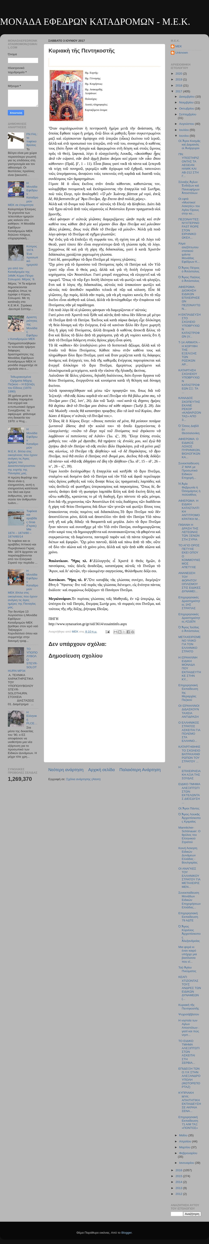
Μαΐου (183, 1135)
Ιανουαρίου (187, 1162)
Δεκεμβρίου (187, 96)
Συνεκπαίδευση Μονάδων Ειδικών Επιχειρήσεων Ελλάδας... (189, 900)
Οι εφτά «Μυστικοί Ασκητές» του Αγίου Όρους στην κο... (189, 206)
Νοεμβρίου (186, 102)
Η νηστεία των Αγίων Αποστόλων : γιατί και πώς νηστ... (188, 1028)
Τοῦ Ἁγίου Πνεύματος (187, 969)
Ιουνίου (184, 135)
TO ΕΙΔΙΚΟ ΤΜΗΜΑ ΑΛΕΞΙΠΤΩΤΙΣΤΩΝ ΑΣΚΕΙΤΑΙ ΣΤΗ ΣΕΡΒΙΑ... (189, 1051)
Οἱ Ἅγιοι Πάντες (189, 808)
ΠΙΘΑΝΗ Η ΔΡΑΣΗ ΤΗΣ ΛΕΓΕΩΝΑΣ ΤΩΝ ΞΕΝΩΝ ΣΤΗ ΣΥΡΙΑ (189, 532)
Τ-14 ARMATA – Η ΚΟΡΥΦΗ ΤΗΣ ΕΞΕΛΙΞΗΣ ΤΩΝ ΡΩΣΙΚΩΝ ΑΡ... (189, 353)
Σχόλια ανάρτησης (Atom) (83, 779)
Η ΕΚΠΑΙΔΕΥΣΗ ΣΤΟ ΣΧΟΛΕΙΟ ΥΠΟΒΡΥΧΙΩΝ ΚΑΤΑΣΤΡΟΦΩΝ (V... (189, 325)
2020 (179, 73)
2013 (179, 1188)
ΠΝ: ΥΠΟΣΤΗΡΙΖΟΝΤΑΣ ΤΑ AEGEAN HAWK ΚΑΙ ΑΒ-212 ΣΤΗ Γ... (188, 165)
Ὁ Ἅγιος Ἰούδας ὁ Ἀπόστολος (188, 629)
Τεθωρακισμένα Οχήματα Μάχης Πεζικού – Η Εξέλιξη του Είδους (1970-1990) (21, 384)
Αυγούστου (187, 123)
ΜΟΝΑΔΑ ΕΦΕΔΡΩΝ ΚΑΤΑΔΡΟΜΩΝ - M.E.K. (95, 21)
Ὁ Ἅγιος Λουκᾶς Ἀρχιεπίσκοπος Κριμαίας (189, 818)
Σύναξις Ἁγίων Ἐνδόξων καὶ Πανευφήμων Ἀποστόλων (189, 187)
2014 (179, 1182)
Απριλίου (185, 1141)
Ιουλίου (184, 130)
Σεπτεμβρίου (187, 114)
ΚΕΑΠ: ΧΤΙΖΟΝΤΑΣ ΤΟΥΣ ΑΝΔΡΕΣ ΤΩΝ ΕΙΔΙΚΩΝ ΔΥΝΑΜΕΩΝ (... (189, 987)
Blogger (126, 1232)
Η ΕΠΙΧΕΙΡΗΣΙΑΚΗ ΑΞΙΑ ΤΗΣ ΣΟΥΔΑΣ (189, 773)
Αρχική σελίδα (101, 769)
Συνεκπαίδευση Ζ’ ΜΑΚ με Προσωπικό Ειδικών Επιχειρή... (188, 471)
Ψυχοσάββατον (188, 1014)
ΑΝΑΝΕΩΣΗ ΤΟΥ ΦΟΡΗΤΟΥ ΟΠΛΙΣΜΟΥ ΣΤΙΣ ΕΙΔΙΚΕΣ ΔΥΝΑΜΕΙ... (189, 582)
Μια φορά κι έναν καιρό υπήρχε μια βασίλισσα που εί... (187, 954)
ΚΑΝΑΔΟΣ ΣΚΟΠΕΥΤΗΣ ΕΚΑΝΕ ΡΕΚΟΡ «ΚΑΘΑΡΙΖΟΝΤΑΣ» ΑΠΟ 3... (189, 409)
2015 (179, 1176)
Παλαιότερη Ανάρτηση (140, 769)
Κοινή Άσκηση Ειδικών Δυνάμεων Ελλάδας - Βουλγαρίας (188, 855)
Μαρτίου (185, 1147)
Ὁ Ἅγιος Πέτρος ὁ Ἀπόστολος (189, 269)
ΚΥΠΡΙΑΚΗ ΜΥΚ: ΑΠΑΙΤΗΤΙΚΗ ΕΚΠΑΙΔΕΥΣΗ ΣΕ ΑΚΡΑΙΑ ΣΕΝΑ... (189, 1102)
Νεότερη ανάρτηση (66, 769)
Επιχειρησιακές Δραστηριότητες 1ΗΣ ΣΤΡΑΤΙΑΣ (189, 603)
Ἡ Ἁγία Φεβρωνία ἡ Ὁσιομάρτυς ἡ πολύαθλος (189, 489)
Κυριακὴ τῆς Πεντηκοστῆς (188, 1006)
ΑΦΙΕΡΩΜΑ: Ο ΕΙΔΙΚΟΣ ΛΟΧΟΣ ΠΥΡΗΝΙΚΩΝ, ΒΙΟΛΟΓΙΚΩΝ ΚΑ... (189, 448)
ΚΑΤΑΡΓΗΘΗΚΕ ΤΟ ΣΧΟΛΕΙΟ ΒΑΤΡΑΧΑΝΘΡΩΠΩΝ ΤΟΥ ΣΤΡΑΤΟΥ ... (189, 754)
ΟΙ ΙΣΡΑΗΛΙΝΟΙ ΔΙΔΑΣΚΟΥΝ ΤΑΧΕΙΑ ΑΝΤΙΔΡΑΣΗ (189, 711)
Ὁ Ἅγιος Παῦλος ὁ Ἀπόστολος (189, 279)
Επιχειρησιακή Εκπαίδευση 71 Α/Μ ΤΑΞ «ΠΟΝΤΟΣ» (188, 1122)
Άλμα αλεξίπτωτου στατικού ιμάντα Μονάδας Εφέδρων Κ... (189, 252)
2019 (179, 79)
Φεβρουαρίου (188, 1153)
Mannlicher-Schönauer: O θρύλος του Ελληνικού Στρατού (189, 835)
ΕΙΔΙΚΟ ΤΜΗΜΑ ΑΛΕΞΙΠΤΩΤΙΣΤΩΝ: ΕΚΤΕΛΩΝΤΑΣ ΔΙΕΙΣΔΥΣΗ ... (189, 793)
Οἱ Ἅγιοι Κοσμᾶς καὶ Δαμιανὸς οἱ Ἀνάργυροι (189, 144)
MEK (178, 46)
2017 (179, 91)
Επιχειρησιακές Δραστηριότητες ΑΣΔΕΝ (189, 618)
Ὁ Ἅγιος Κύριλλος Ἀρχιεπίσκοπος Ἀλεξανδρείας (189, 934)
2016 (179, 1170)
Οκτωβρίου (187, 108)
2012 (179, 1194)
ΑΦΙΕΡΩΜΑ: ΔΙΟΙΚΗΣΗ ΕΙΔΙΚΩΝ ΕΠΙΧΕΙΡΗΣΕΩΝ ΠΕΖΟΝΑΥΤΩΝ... (189, 297)
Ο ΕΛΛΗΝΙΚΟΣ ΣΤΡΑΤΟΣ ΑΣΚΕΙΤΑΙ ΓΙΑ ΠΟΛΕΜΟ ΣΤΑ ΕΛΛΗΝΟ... (189, 732)
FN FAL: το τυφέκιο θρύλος (32, 139)
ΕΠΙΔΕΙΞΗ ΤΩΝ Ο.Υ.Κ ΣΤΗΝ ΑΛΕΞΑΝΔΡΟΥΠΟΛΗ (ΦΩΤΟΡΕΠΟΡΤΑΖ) (189, 1078)
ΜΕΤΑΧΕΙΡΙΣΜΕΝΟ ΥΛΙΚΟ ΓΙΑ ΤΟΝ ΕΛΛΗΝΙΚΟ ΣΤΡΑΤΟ (189, 644)
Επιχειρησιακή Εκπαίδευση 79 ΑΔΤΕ (188, 916)
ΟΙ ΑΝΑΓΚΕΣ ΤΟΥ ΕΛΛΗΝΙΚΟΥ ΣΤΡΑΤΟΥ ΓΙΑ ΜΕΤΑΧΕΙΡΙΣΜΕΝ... (189, 878)
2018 (179, 85)
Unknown (181, 52)
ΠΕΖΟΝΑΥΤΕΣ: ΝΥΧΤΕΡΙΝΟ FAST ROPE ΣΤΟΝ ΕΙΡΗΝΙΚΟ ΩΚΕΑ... (189, 228)
